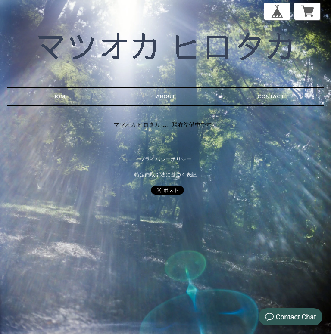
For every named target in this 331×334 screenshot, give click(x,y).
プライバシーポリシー (165, 159)
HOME (60, 96)
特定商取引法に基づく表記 (165, 174)
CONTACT (270, 96)
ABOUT (165, 96)
